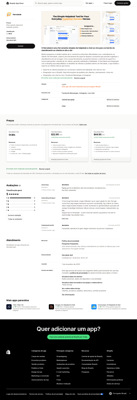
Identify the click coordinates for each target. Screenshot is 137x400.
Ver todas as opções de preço (95, 173)
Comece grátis (122, 3)
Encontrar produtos (38, 360)
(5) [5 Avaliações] (11, 33)
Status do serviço (113, 384)
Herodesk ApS (11, 40)
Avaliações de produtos (66, 364)
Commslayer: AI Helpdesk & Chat (109, 305)
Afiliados (110, 376)
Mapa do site (70, 394)
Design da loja (36, 372)
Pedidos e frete (37, 368)
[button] (26, 307)
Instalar (20, 46)
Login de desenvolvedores (16, 394)
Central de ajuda (68, 100)
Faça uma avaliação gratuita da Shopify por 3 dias (68, 337)
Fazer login (108, 3)
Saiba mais (83, 124)
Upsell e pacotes (63, 368)
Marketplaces (62, 360)
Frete (59, 380)
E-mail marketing (63, 372)
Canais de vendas (38, 356)
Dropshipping (62, 356)
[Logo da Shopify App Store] (15, 3)
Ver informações (68, 295)
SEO (58, 376)
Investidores (111, 364)
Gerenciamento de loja (40, 380)
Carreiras (110, 360)
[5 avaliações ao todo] (34, 198)
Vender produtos (37, 364)
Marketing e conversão (40, 376)
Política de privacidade (70, 241)
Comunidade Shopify (89, 364)
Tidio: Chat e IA (18, 305)
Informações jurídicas (115, 380)
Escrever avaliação (14, 215)
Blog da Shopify (88, 368)
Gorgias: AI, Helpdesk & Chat (65, 305)
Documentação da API (90, 360)
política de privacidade (79, 273)
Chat (63, 106)
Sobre (109, 356)
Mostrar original (79, 78)
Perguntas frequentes (70, 244)
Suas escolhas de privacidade (89, 394)
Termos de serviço (36, 394)
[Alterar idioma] (122, 393)
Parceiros (110, 372)
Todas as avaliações (15, 219)
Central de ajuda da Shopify (92, 356)
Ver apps (90, 3)
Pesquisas (85, 372)
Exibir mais (65, 218)
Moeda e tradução (64, 384)
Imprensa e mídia (113, 368)
